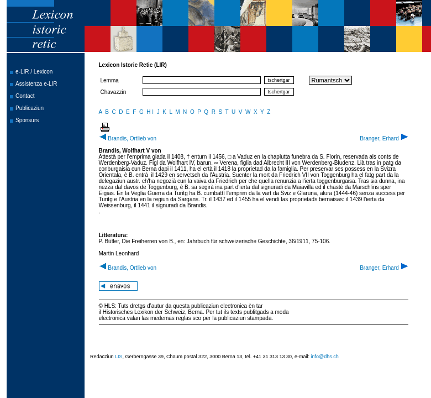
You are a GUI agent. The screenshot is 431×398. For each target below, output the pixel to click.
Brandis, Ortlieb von (128, 138)
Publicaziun (29, 108)
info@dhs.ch (325, 356)
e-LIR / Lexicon (33, 72)
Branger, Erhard (384, 138)
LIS (119, 356)
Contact (24, 96)
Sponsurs (27, 120)
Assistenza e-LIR (36, 84)
